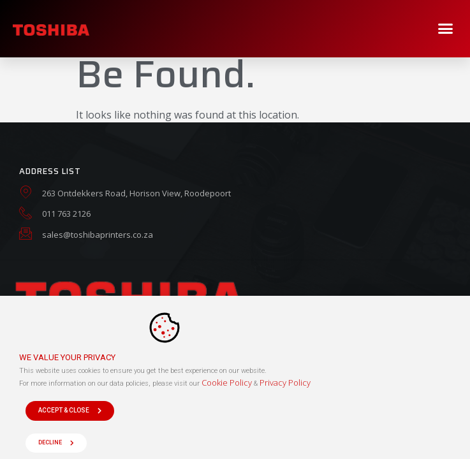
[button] (446, 29)
